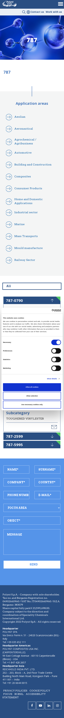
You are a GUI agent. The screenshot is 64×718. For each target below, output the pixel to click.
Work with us (54, 11)
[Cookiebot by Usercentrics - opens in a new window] (46, 310)
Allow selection (32, 396)
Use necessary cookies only (32, 404)
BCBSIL (19, 694)
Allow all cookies (32, 387)
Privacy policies (15, 690)
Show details (52, 379)
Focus (7, 694)
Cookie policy (40, 690)
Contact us (37, 11)
